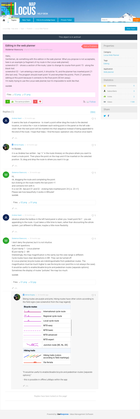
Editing (106, 64)
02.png (17, 94)
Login (136, 20)
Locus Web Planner (41, 29)
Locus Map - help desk (10, 29)
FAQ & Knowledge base (45, 20)
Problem (30, 29)
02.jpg (33, 282)
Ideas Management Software (81, 414)
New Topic (26, 20)
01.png (27, 94)
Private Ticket (66, 20)
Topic (22, 29)
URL (14, 138)
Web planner (109, 72)
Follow (93, 102)
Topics (13, 20)
